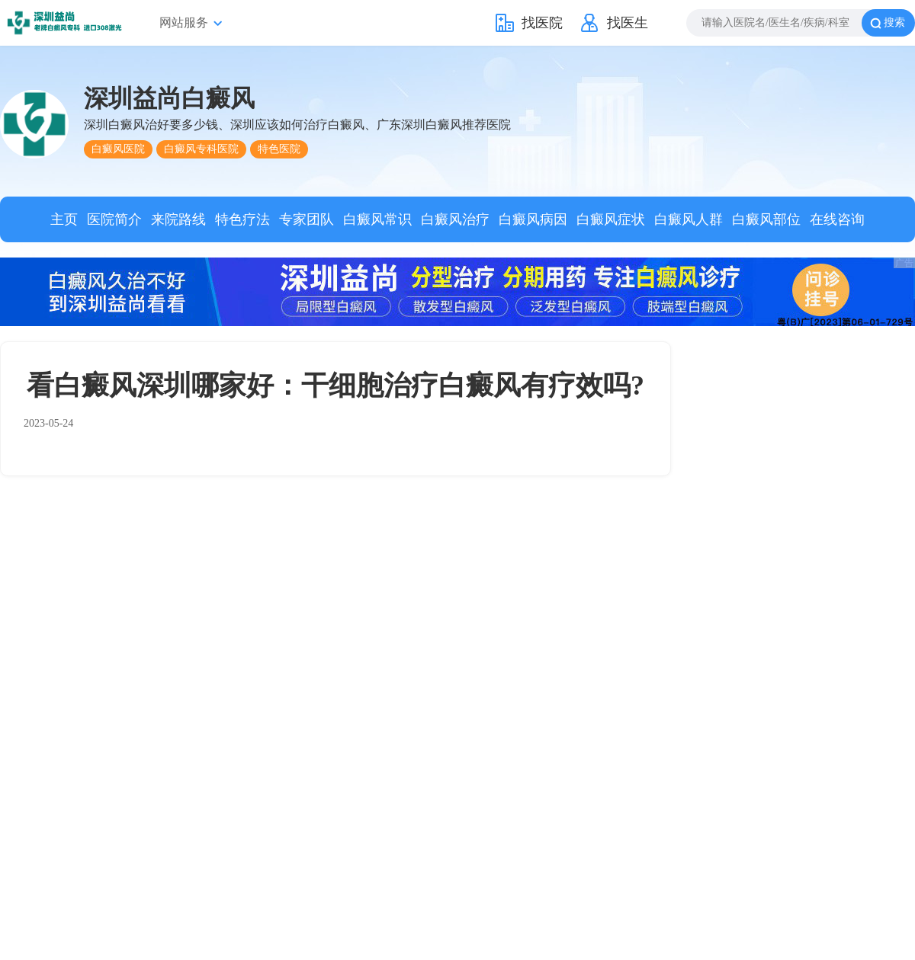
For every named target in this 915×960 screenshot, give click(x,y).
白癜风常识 (377, 219)
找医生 (627, 22)
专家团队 (306, 219)
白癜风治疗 (455, 219)
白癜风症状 (610, 219)
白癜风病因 (533, 219)
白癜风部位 (766, 219)
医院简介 (114, 219)
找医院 (542, 22)
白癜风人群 (688, 219)
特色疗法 (242, 219)
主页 (64, 219)
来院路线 (178, 219)
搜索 (894, 22)
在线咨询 (837, 219)
